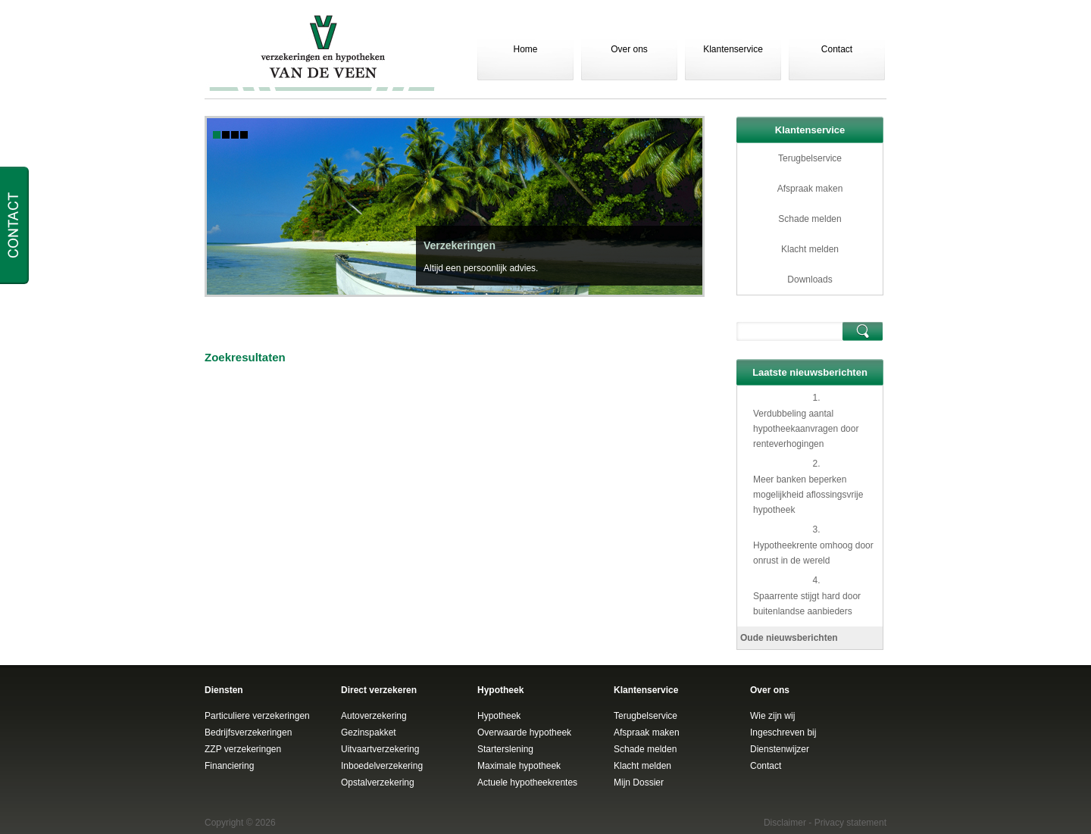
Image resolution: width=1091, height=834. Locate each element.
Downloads (809, 279)
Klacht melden (810, 249)
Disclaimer (785, 822)
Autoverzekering (374, 716)
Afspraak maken (810, 188)
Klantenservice (733, 49)
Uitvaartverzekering (380, 749)
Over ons (629, 49)
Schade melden (809, 219)
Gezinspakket (368, 732)
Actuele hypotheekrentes (527, 782)
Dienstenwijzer (779, 749)
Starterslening (505, 749)
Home (525, 49)
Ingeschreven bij (783, 732)
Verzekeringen (459, 245)
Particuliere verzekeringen (257, 716)
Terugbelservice (810, 158)
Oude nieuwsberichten (789, 638)
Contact (836, 49)
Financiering (229, 766)
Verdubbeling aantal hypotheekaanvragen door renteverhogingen (805, 428)
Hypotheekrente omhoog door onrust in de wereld (813, 553)
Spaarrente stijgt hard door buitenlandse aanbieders (807, 604)
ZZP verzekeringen (243, 749)
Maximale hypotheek (519, 766)
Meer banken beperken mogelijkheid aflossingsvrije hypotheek (808, 494)
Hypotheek (498, 716)
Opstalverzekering (377, 782)
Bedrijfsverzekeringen (248, 732)
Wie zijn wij (772, 716)
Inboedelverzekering (382, 766)
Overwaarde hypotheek (524, 732)
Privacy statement (850, 822)
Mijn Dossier (639, 782)
